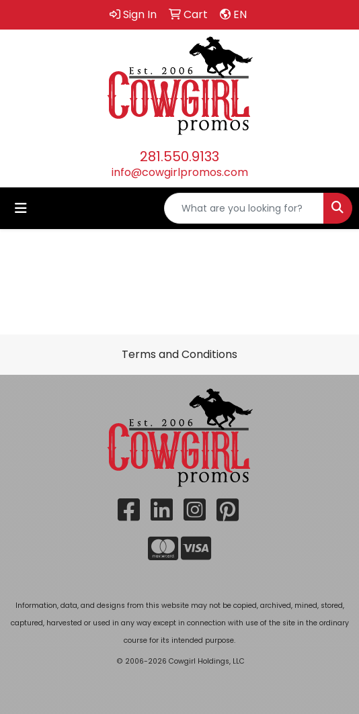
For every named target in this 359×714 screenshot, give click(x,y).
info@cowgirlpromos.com (180, 172)
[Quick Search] (244, 208)
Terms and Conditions (179, 354)
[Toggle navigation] (21, 208)
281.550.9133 (179, 156)
